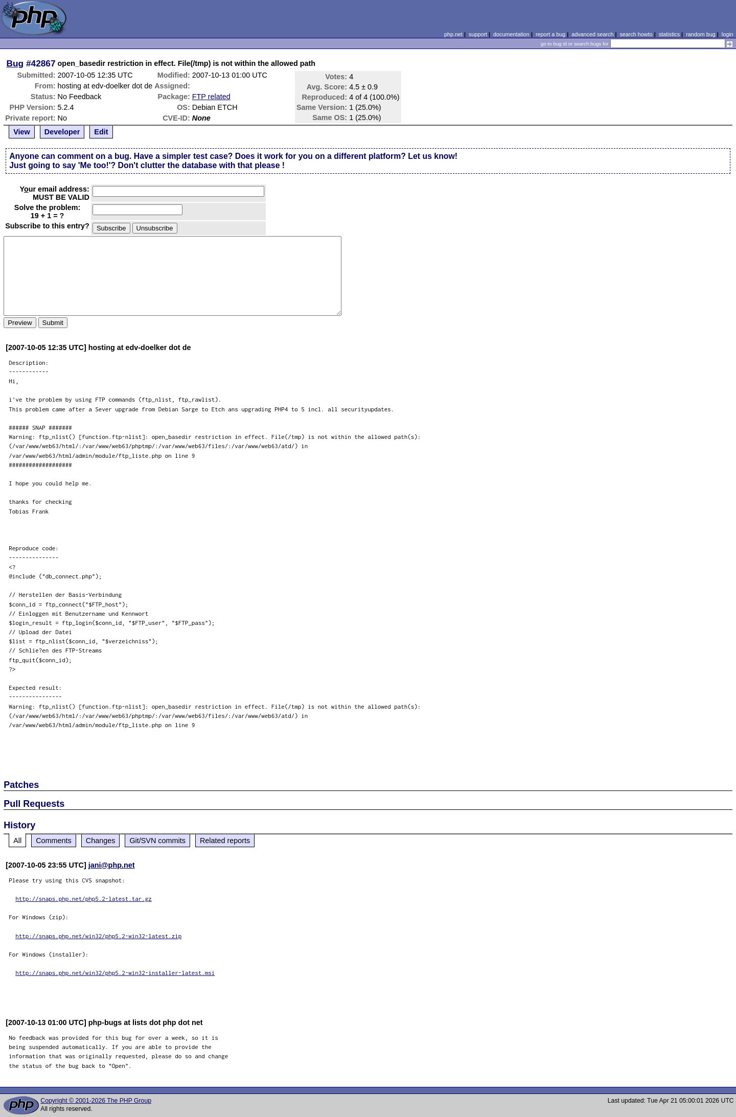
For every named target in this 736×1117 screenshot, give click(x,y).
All (17, 840)
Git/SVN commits (157, 840)
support (478, 34)
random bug (701, 34)
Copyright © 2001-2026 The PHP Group (95, 1100)
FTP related (211, 96)
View (21, 132)
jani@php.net (111, 865)
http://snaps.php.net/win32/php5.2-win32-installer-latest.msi (115, 972)
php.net (453, 34)
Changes (101, 840)
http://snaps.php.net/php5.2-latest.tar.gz (83, 898)
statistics (669, 34)
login (727, 34)
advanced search (592, 34)
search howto (635, 34)
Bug (15, 63)
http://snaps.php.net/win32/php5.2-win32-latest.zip (98, 936)
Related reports (225, 840)
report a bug (550, 34)
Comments (54, 840)
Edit (101, 132)
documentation (511, 34)
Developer (62, 132)
